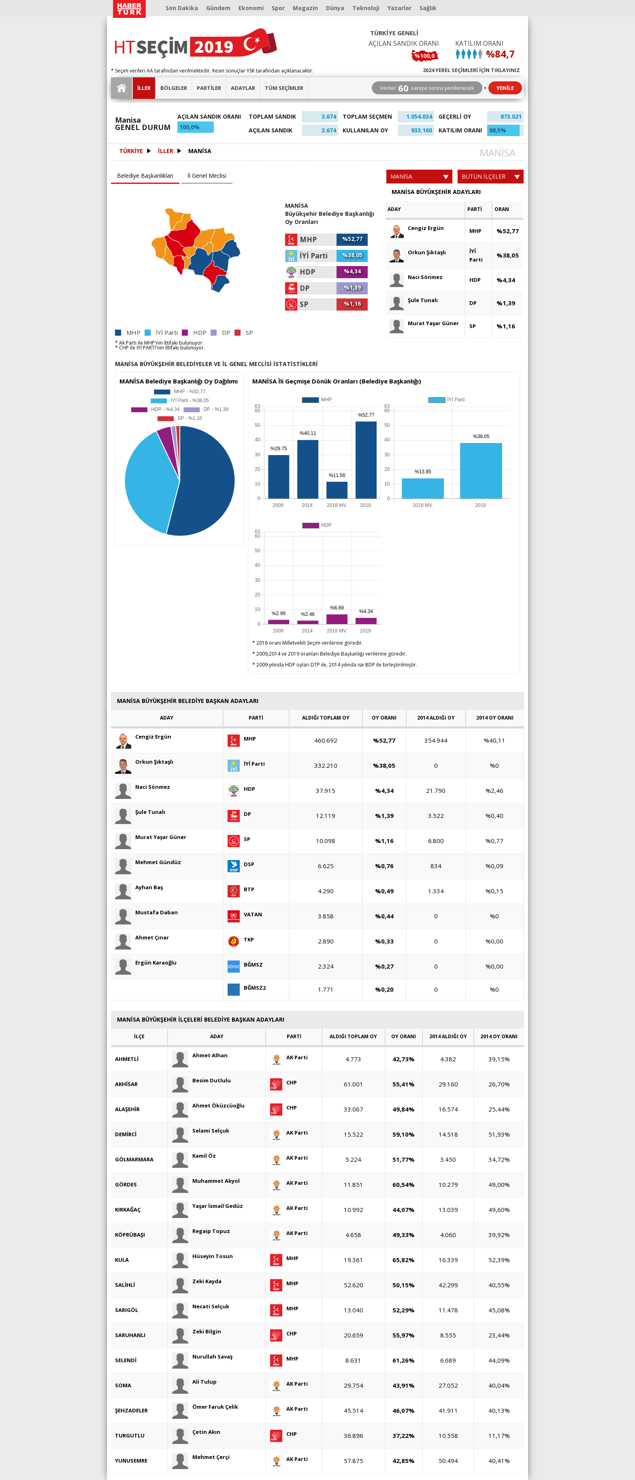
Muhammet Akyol (206, 1181)
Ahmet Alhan (200, 1055)
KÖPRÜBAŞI (130, 1234)
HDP (475, 279)
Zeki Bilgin (196, 1331)
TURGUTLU (130, 1435)
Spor (278, 8)
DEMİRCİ (125, 1134)
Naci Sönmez (416, 277)
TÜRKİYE (131, 151)
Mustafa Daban (146, 912)
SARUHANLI (130, 1335)
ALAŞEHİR (127, 1109)
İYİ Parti (476, 255)
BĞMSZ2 (247, 988)
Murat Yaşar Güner (424, 323)
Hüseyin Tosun (202, 1256)
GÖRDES (126, 1184)
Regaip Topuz (201, 1231)
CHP (283, 1082)
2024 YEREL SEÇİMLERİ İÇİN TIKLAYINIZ (471, 69)
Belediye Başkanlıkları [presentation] (145, 175)
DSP (241, 864)
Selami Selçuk (200, 1131)
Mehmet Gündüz (148, 862)
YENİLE (505, 88)
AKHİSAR (126, 1084)
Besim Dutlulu (201, 1080)
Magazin (305, 8)
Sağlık (428, 8)
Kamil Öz (194, 1156)
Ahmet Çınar (142, 937)
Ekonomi (251, 8)
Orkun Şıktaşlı (418, 252)
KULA (122, 1259)
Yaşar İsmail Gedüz (207, 1206)
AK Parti (289, 1057)
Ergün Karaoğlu (146, 962)
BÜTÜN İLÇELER (491, 176)
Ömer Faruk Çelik (205, 1407)
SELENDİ (125, 1360)
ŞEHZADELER (131, 1410)
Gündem (218, 8)
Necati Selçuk (200, 1306)
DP (473, 303)
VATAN (245, 914)
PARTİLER (209, 88)
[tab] (146, 176)
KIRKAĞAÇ (128, 1209)
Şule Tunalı (414, 300)
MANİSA (199, 151)
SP (472, 326)
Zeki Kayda (197, 1281)
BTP (241, 889)
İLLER (144, 88)
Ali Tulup (194, 1382)
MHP (475, 230)
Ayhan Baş (139, 887)
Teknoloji (365, 8)
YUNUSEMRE (131, 1460)
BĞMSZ (245, 964)
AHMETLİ (127, 1059)
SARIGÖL (126, 1310)
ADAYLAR (243, 88)
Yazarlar (399, 8)
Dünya (335, 8)
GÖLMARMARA (134, 1159)
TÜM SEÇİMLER (284, 88)
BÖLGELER (173, 88)
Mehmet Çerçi (201, 1457)
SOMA (123, 1385)
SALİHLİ (125, 1284)
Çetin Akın (196, 1432)
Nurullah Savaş (202, 1356)
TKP (241, 939)
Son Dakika (182, 8)
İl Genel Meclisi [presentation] (207, 175)
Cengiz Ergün (417, 228)
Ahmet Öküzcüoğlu (208, 1105)
